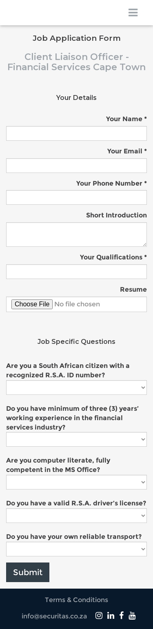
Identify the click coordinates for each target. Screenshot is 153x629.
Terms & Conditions (76, 600)
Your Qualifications (111, 257)
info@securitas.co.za (54, 616)
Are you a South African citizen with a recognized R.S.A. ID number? (68, 370)
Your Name (124, 119)
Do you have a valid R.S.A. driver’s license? (76, 503)
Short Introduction (116, 215)
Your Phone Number (109, 183)
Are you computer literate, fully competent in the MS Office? (58, 465)
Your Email (124, 151)
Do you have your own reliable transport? (74, 536)
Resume (133, 289)
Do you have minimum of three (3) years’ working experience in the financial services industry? (72, 418)
